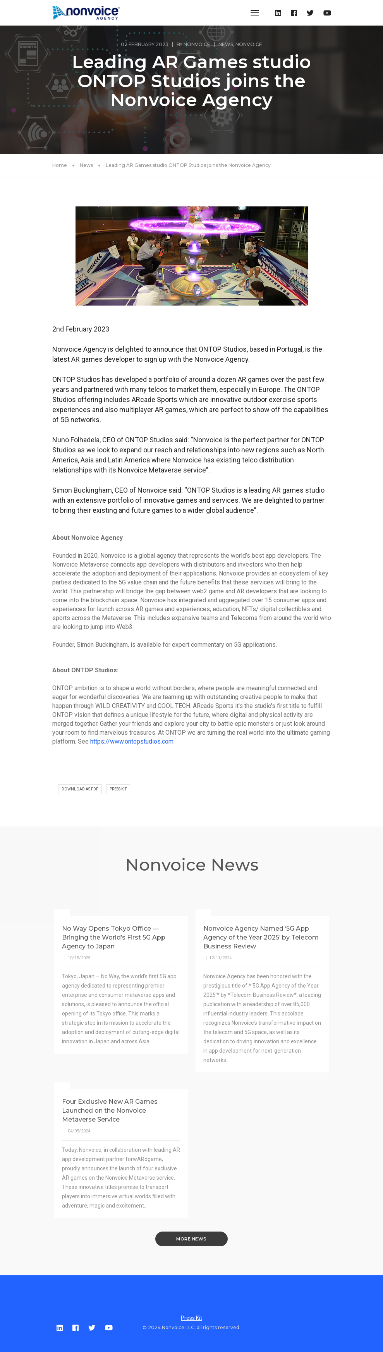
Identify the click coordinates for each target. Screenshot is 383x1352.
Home (59, 165)
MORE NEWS (191, 1239)
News (225, 44)
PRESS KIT (118, 789)
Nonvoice (197, 44)
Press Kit (191, 1318)
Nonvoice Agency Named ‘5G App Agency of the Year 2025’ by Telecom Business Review (261, 937)
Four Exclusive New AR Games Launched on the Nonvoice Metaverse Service (110, 1110)
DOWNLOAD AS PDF (80, 789)
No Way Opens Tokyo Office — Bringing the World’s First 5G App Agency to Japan (113, 937)
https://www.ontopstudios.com (131, 741)
